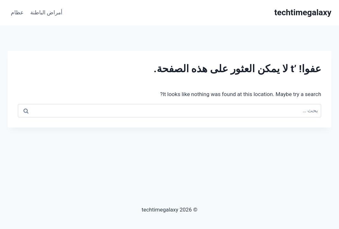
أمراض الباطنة (46, 12)
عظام (17, 12)
